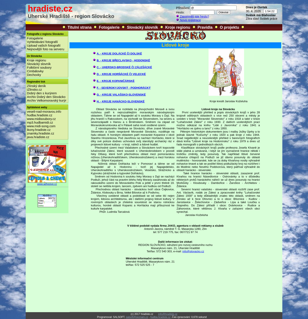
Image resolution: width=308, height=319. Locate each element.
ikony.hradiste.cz (39, 129)
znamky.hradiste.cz (40, 133)
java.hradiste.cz (38, 137)
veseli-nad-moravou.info (44, 111)
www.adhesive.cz (47, 183)
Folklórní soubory (39, 67)
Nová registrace (188, 20)
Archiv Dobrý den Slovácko (46, 97)
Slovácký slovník (142, 27)
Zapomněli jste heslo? (192, 16)
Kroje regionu (177, 27)
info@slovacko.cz (193, 251)
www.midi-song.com (41, 126)
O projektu (229, 27)
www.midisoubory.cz (41, 119)
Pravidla (205, 27)
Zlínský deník (36, 86)
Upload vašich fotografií (44, 45)
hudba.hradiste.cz (39, 115)
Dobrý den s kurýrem (42, 93)
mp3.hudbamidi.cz (40, 122)
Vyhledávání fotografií (42, 42)
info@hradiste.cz (168, 314)
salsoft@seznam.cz (137, 317)
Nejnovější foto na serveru (45, 49)
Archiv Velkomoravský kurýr (46, 100)
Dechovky (34, 75)
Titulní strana (80, 27)
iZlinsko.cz (34, 89)
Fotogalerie (109, 27)
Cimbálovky (35, 71)
